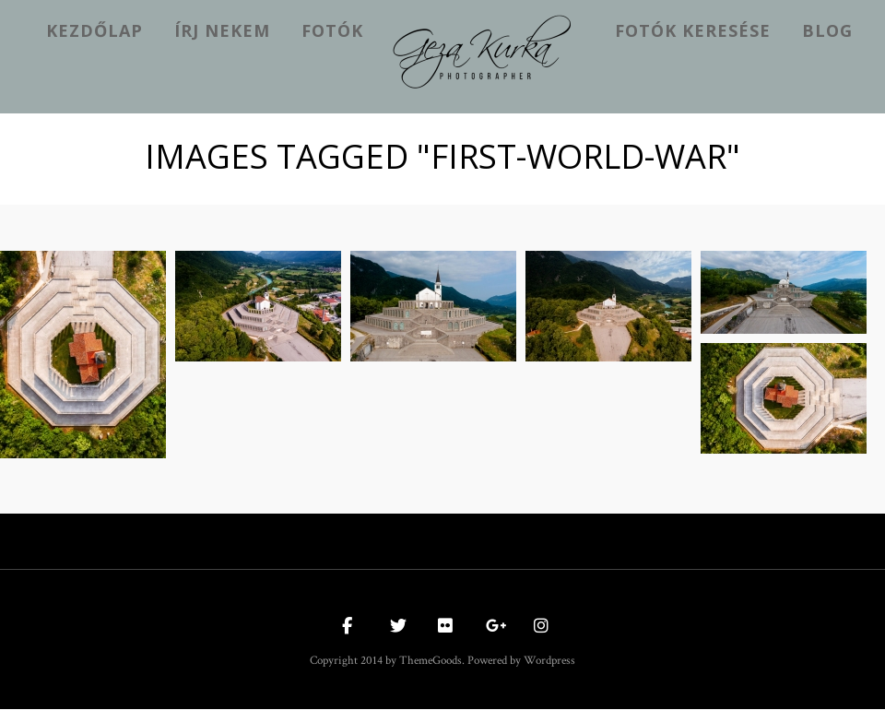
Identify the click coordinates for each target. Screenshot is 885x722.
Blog (827, 30)
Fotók (332, 30)
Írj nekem (222, 30)
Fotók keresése (693, 30)
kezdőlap (94, 30)
